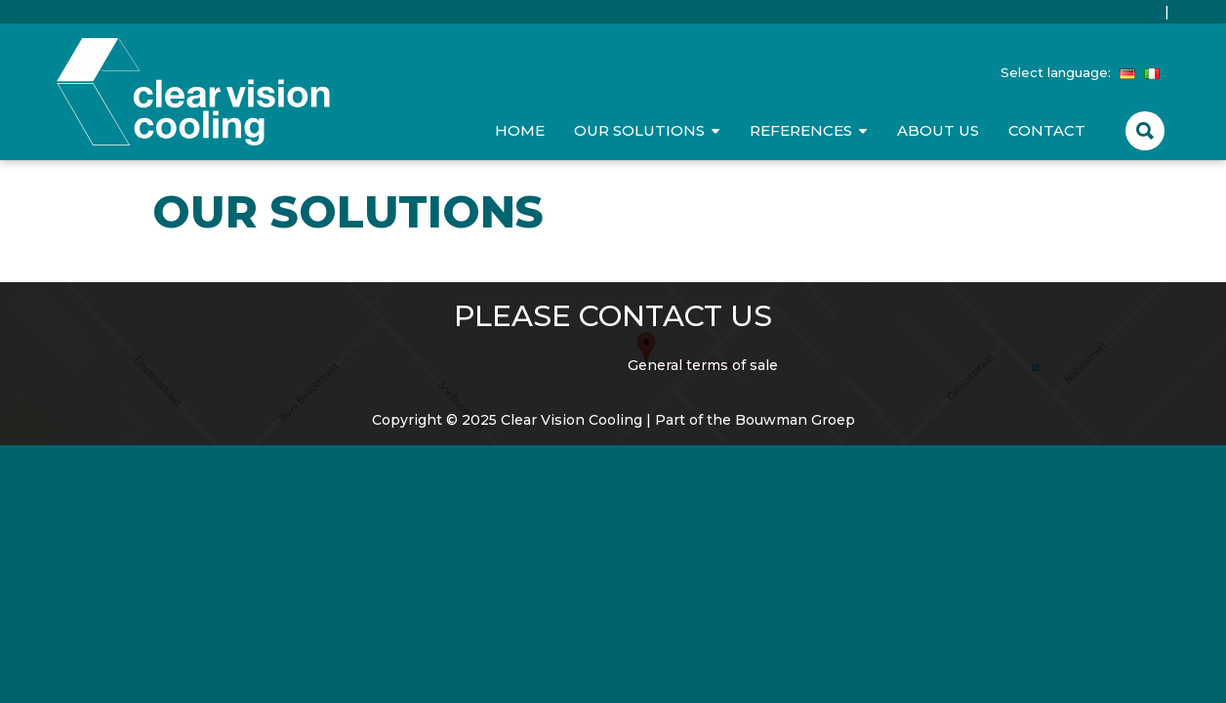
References (801, 130)
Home (520, 130)
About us (938, 130)
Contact (1046, 130)
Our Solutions (639, 130)
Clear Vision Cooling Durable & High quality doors (193, 91)
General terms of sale (703, 365)
